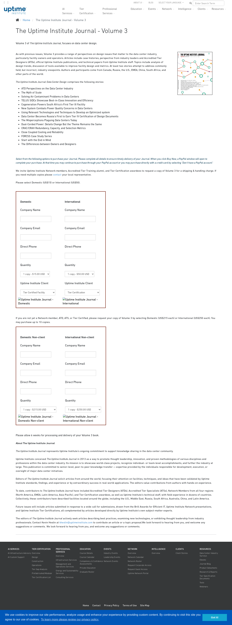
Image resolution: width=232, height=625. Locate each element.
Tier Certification (86, 9)
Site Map (144, 605)
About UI (137, 2)
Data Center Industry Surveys (209, 554)
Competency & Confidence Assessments (91, 562)
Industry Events (111, 553)
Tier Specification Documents (207, 577)
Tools (202, 582)
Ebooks (203, 560)
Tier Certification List (41, 577)
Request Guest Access (137, 569)
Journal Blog (205, 564)
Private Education (88, 568)
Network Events (111, 561)
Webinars (204, 586)
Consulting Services (64, 577)
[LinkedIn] (7, 2)
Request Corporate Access (139, 565)
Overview (36, 553)
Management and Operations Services (65, 565)
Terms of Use (130, 605)
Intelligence (184, 8)
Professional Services (110, 9)
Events (152, 8)
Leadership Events (112, 557)
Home (86, 605)
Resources (218, 8)
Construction (37, 561)
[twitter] (4, 2)
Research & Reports (208, 572)
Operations (36, 565)
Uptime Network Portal (138, 573)
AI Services (67, 9)
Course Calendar (87, 557)
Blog (151, 2)
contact (57, 174)
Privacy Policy (111, 605)
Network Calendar (136, 557)
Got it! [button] (214, 617)
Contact (96, 605)
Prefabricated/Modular (42, 573)
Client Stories (182, 553)
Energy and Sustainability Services (67, 572)
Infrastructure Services (66, 560)
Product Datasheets (208, 568)
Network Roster (135, 561)
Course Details (86, 553)
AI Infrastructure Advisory (19, 553)
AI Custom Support (16, 557)
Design (35, 557)
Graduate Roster (87, 572)
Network (167, 8)
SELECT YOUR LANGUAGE (170, 2)
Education (136, 8)
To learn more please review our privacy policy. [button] (70, 619)
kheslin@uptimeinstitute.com (75, 522)
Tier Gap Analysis (39, 569)
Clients (201, 8)
